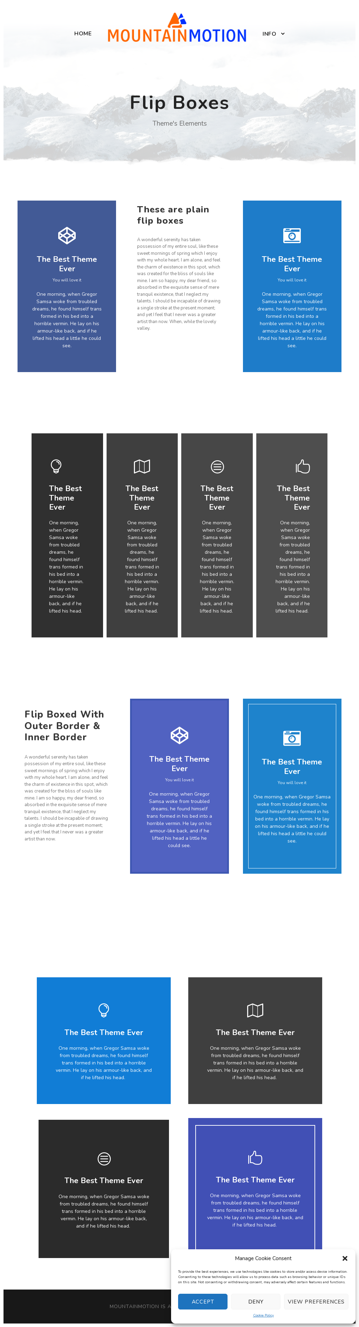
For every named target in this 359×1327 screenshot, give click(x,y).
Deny (256, 1301)
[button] (344, 1258)
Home (83, 33)
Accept (203, 1301)
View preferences (316, 1301)
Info (269, 34)
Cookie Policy (263, 1315)
